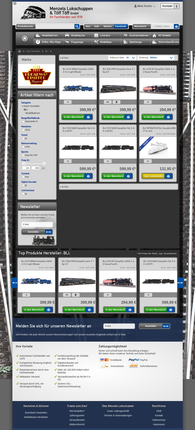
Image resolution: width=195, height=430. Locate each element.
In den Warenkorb (74, 117)
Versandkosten (77, 420)
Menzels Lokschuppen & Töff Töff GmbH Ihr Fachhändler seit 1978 (56, 13)
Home (25, 38)
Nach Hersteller (33, 51)
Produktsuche (25, 26)
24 (127, 57)
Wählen (153, 57)
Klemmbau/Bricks (165, 42)
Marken (108, 26)
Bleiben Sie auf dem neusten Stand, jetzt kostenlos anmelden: (38, 216)
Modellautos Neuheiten (36, 417)
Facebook (120, 26)
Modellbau (103, 42)
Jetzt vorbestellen (153, 176)
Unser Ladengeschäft (118, 411)
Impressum (159, 424)
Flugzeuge (74, 42)
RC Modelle (161, 35)
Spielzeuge (132, 42)
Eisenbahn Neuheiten (36, 412)
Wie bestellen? (77, 411)
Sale (96, 26)
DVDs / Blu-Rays (48, 42)
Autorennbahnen (136, 35)
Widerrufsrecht (77, 424)
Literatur (102, 35)
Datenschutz (158, 420)
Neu (88, 26)
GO (43, 168)
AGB (158, 411)
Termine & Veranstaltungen (118, 415)
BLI (46, 51)
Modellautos (75, 35)
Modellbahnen (47, 35)
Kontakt (159, 415)
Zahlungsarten (77, 415)
